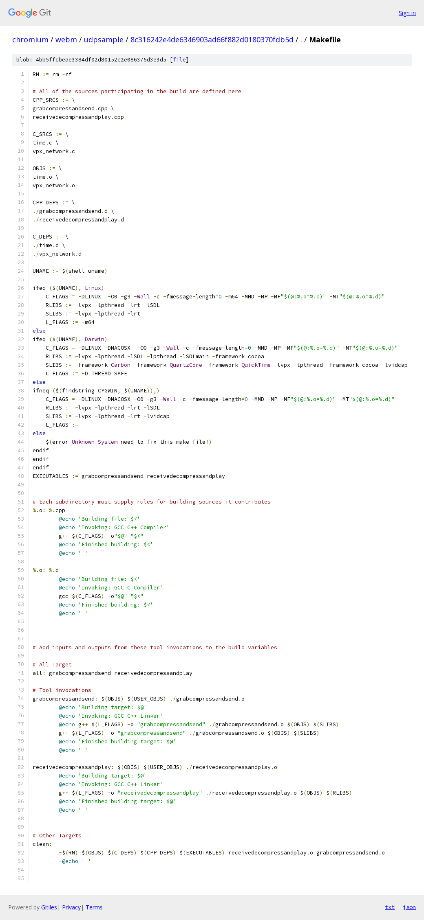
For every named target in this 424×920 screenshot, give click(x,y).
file (179, 59)
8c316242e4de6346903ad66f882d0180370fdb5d (212, 39)
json (409, 907)
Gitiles (49, 907)
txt (390, 907)
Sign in (407, 13)
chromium (30, 39)
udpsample (104, 39)
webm (66, 39)
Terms (94, 907)
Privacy (71, 907)
